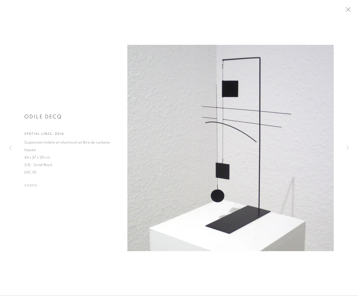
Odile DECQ (43, 120)
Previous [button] (10, 148)
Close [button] (353, 11)
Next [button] (347, 148)
